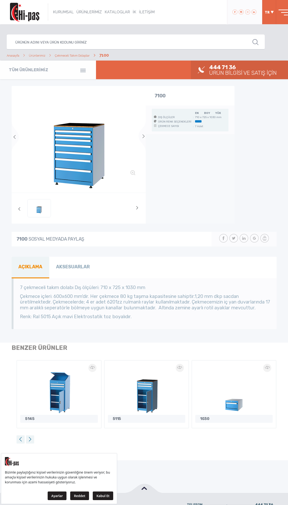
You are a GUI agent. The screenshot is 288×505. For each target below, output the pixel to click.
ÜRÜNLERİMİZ (83, 12)
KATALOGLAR (111, 12)
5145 (29, 416)
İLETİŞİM (140, 12)
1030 (203, 416)
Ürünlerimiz (46, 55)
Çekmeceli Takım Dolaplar (93, 55)
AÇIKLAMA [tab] (28, 265)
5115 (116, 416)
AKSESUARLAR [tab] (66, 265)
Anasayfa (16, 55)
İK (128, 12)
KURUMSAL (57, 12)
